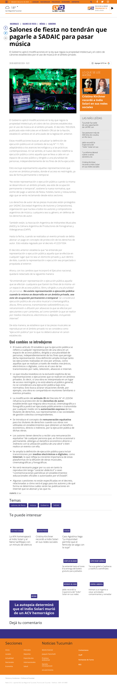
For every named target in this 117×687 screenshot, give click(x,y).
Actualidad (9, 658)
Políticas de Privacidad (27, 678)
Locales (35, 2)
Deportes (75, 2)
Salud (26, 666)
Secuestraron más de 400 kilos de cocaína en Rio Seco (90, 134)
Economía (66, 2)
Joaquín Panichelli (49, 654)
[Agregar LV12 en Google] (101, 63)
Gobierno (45, 505)
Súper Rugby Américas (97, 561)
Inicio (7, 650)
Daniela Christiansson (47, 665)
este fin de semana (17, 530)
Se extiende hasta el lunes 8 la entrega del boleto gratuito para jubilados (73, 568)
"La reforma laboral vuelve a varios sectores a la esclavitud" (90, 155)
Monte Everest (47, 650)
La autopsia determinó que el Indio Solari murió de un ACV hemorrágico (34, 608)
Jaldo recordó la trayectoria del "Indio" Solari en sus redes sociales (90, 145)
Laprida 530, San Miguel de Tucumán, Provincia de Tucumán (32, 683)
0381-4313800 (62, 683)
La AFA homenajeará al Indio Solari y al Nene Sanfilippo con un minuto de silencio (20, 540)
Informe (34, 596)
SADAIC (56, 505)
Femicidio (67, 530)
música (33, 505)
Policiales (56, 2)
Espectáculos (29, 658)
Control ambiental (96, 584)
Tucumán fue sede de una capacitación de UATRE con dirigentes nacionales (90, 126)
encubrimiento (47, 670)
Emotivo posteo (42, 530)
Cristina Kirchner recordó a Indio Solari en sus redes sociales (95, 101)
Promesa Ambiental (46, 659)
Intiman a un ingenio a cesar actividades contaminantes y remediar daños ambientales (100, 593)
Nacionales (45, 2)
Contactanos (83, 650)
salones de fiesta (18, 505)
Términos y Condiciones (12, 678)
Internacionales (30, 662)
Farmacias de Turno (86, 660)
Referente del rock (70, 584)
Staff (80, 655)
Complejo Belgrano (70, 561)
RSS (79, 664)
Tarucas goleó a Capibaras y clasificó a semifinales (100, 567)
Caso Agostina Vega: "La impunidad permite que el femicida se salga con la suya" (73, 542)
